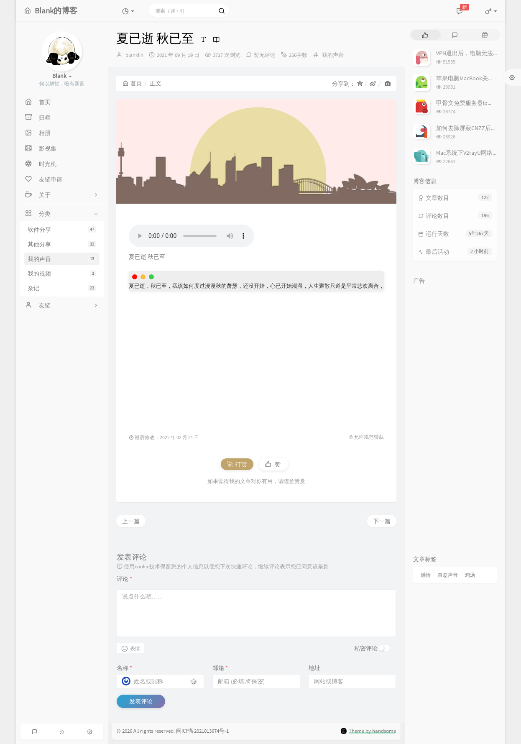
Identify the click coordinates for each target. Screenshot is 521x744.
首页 (132, 83)
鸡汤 (470, 575)
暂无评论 (265, 55)
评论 (124, 579)
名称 (124, 668)
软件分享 (62, 229)
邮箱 (220, 668)
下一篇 (382, 521)
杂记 (62, 288)
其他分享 (62, 244)
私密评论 (366, 648)
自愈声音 (448, 575)
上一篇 (131, 521)
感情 (426, 575)
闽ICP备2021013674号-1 (202, 731)
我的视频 (62, 273)
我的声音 (62, 259)
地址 (314, 668)
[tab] (425, 35)
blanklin (134, 55)
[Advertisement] (256, 357)
